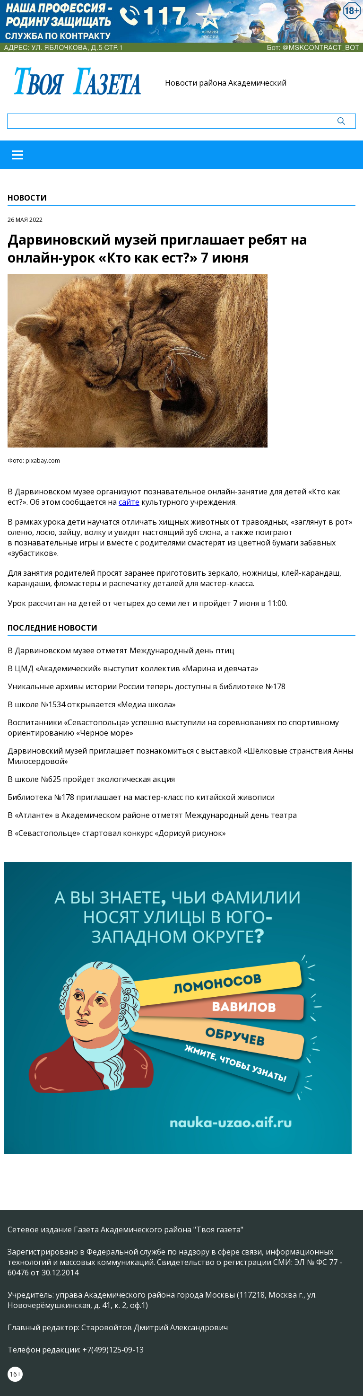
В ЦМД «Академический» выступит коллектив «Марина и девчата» (133, 668)
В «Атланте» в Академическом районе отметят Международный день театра (152, 815)
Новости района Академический (225, 83)
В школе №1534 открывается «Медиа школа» (92, 704)
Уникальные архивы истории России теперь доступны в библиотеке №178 (146, 686)
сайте (129, 502)
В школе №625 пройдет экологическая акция (91, 779)
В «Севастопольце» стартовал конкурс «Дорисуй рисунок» (117, 833)
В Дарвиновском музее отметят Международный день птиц (121, 650)
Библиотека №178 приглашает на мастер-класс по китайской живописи (141, 797)
